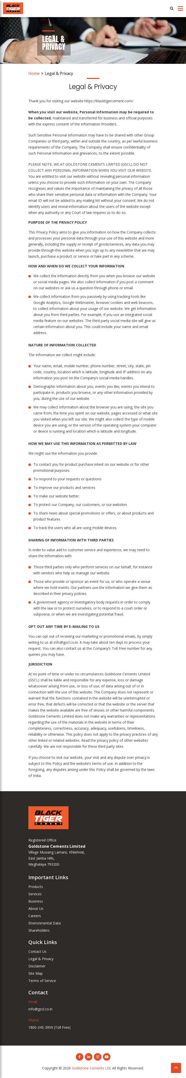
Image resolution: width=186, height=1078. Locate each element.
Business (35, 901)
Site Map (35, 973)
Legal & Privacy (40, 958)
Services (35, 894)
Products (35, 886)
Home (34, 73)
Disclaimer (36, 966)
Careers (34, 915)
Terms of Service (42, 980)
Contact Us (37, 951)
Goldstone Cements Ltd (91, 1068)
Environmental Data (44, 923)
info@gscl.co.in (40, 1009)
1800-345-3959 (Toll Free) (49, 1027)
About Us (35, 908)
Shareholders (39, 930)
